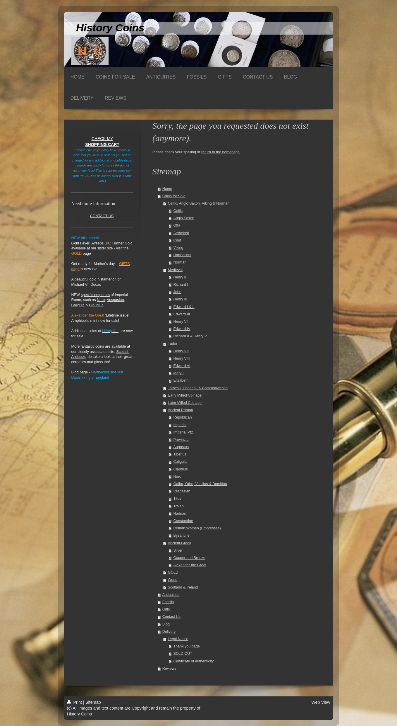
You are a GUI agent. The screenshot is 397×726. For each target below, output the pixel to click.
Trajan (178, 506)
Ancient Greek (179, 543)
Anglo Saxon (183, 218)
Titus (177, 499)
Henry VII (181, 351)
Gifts (166, 609)
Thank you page (186, 646)
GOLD (173, 572)
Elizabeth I (181, 380)
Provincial (181, 440)
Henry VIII (181, 358)
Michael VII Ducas (86, 285)
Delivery (169, 632)
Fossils (168, 602)
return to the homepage (220, 152)
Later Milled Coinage (185, 403)
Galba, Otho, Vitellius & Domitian (200, 484)
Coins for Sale (173, 196)
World (173, 580)
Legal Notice (178, 639)
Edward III (181, 314)
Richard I (180, 285)
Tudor (172, 343)
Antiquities (170, 595)
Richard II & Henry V (190, 336)
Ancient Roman (180, 410)
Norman (179, 262)
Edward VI (181, 366)
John (177, 292)
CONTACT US (102, 216)
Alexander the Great (189, 565)
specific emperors (95, 295)
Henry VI (180, 321)
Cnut (177, 240)
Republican (182, 417)
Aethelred (181, 233)
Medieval (175, 270)
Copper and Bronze (189, 558)
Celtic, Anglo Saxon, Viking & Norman (198, 203)
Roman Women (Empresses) (197, 528)
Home (167, 189)
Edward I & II (183, 307)
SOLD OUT (182, 654)
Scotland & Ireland (183, 587)
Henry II (179, 277)
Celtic (178, 211)
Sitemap (93, 702)
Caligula (180, 462)
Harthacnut (182, 255)
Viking (178, 248)
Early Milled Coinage (185, 395)
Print (75, 702)
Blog (166, 624)
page (81, 253)
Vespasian (181, 491)
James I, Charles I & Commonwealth (198, 388)
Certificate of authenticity (193, 661)
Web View (320, 702)
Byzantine (181, 535)
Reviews (169, 669)
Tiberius (179, 454)
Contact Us (171, 617)
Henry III (180, 299)
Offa (176, 225)
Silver (178, 550)
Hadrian (179, 513)
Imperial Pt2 (183, 432)
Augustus (181, 447)
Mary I (178, 373)
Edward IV (181, 329)
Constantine (183, 521)
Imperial (179, 425)
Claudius (180, 469)
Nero (177, 477)
